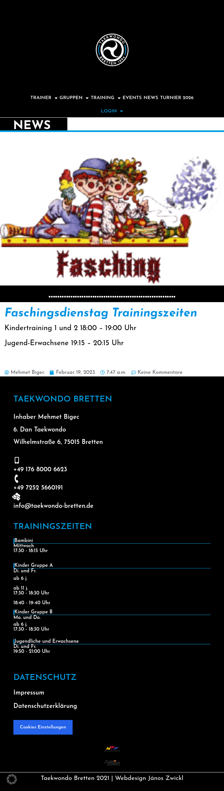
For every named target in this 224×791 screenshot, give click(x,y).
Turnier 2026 (177, 97)
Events (132, 97)
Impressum (28, 693)
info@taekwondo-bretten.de (53, 506)
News (151, 97)
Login (112, 111)
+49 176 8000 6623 (40, 470)
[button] (12, 779)
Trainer (44, 98)
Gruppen (74, 98)
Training (105, 98)
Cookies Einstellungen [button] (43, 727)
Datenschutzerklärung (45, 706)
